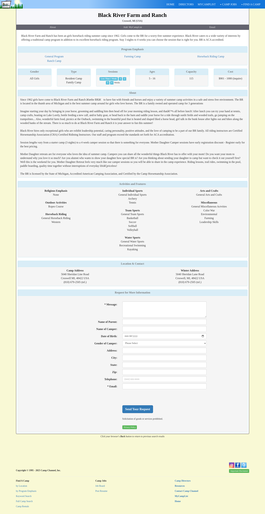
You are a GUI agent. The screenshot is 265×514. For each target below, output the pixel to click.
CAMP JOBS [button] (228, 4)
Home (178, 501)
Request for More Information (132, 292)
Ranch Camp (54, 60)
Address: (112, 350)
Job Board (100, 486)
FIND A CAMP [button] (250, 4)
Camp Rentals (22, 506)
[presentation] (148, 397)
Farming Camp (132, 56)
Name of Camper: (106, 329)
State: (113, 364)
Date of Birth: (109, 336)
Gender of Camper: (105, 343)
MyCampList (181, 496)
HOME (170, 4)
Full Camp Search (24, 501)
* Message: (110, 304)
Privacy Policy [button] (130, 427)
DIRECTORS (186, 4)
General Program (54, 56)
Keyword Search (24, 496)
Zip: (114, 372)
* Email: (112, 386)
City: (114, 357)
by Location (21, 486)
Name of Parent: (107, 321)
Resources (180, 486)
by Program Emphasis (26, 491)
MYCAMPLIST (207, 4)
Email (212, 27)
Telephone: (110, 379)
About (53, 27)
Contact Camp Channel (186, 491)
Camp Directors (183, 481)
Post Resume (101, 491)
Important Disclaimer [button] (239, 471)
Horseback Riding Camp (210, 56)
